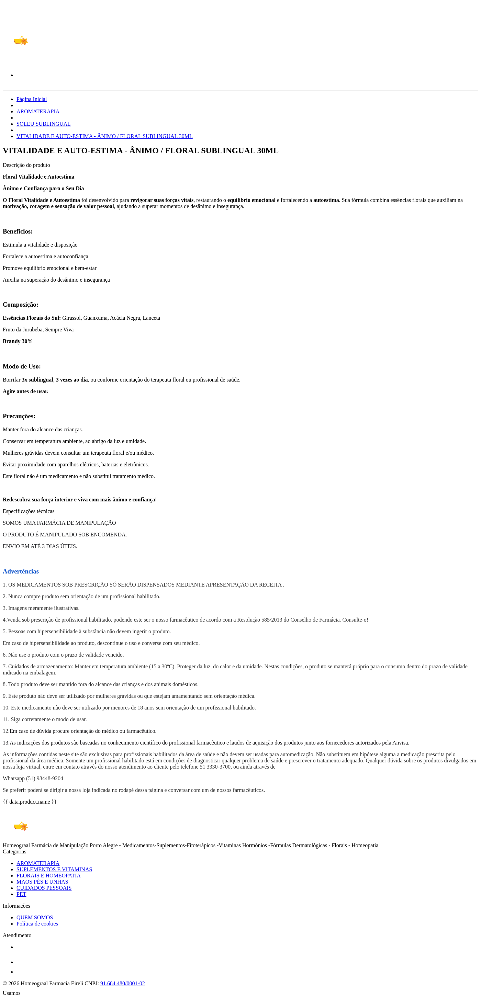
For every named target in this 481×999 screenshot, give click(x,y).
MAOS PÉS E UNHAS (42, 882)
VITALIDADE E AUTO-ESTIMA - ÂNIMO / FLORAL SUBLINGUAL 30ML (104, 136)
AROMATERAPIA (37, 111)
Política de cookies (37, 924)
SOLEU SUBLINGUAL (43, 124)
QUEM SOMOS (34, 917)
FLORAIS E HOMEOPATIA (48, 875)
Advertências (21, 571)
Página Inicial (31, 99)
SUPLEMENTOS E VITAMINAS (54, 869)
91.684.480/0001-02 (122, 983)
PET (21, 894)
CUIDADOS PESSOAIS (43, 888)
